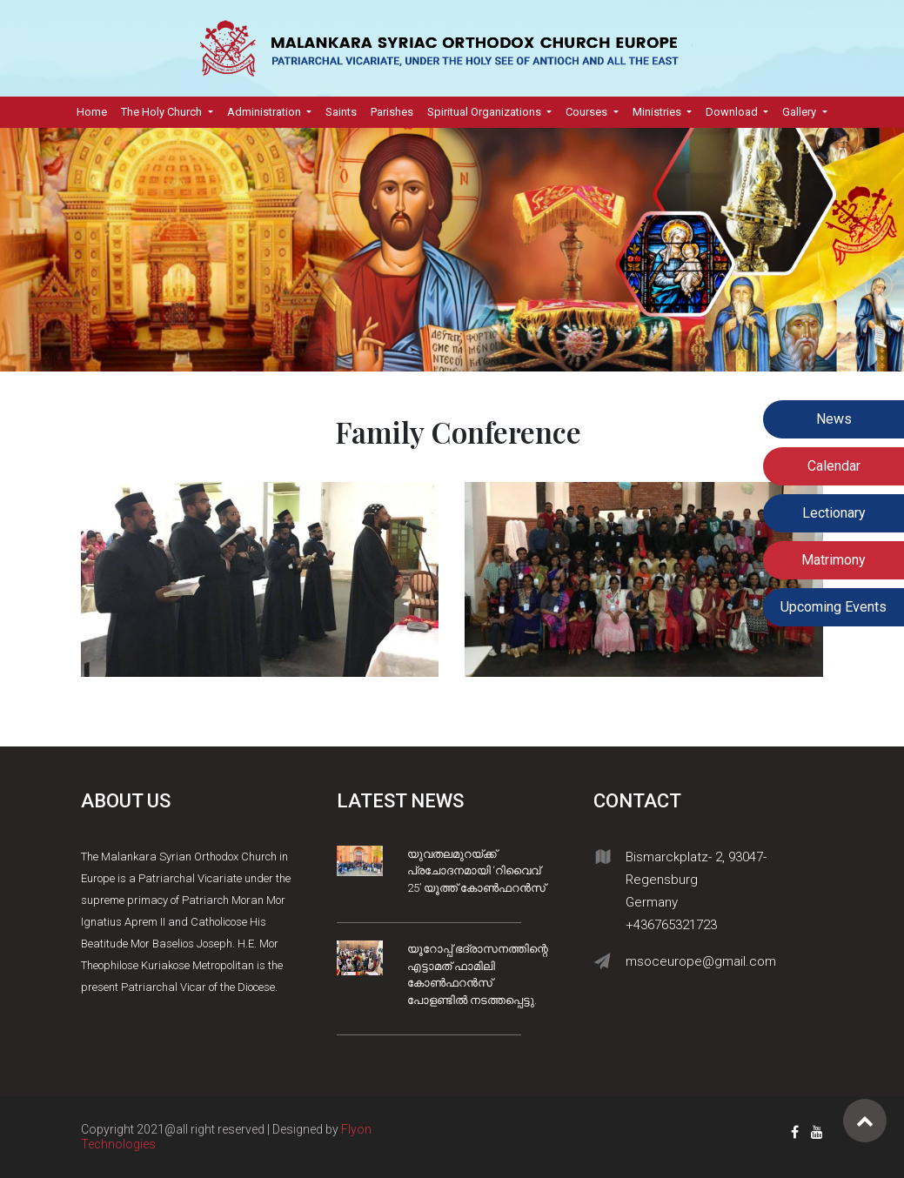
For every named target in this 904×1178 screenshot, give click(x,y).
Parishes (392, 111)
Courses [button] (588, 111)
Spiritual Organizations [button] (485, 111)
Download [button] (733, 111)
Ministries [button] (658, 111)
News (834, 419)
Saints (341, 111)
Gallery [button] (800, 111)
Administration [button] (265, 111)
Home (95, 110)
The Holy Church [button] (162, 111)
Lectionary (834, 513)
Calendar (833, 466)
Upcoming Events (833, 607)
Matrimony (833, 560)
